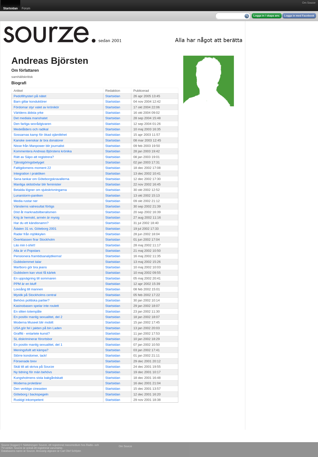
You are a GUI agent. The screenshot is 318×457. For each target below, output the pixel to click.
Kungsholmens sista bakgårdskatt (38, 378)
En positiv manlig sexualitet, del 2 (38, 317)
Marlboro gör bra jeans (30, 267)
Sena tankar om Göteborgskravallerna (41, 179)
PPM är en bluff (25, 284)
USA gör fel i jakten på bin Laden (38, 328)
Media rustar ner (26, 201)
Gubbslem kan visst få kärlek (35, 272)
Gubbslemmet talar (28, 262)
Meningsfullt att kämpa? (31, 350)
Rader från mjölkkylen (29, 234)
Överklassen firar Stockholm (34, 239)
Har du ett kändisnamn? (31, 223)
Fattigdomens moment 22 (32, 168)
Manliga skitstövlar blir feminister (37, 184)
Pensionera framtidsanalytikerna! (38, 256)
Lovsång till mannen (28, 289)
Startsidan (112, 96)
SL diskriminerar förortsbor (33, 339)
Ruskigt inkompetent (29, 400)
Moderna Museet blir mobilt (33, 322)
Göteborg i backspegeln (31, 394)
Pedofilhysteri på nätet (30, 96)
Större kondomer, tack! (30, 355)
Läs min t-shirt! (24, 245)
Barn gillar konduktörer (30, 101)
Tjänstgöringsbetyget (29, 162)
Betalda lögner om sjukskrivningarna (40, 190)
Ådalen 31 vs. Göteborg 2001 (35, 228)
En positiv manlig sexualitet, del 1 (38, 344)
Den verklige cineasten (30, 388)
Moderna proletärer (28, 383)
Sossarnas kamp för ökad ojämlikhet (40, 135)
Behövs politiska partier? (31, 300)
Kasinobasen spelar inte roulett (36, 306)
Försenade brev (25, 361)
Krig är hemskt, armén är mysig (36, 217)
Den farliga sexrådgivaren (32, 124)
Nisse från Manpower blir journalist (39, 146)
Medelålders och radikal (31, 129)
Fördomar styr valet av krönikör (36, 107)
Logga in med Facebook (299, 15)
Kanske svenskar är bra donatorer (38, 140)
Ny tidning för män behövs (33, 372)
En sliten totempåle (28, 311)
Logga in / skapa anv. (266, 15)
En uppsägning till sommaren (35, 278)
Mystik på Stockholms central (35, 295)
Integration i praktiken (29, 173)
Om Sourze (309, 2)
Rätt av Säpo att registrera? (34, 157)
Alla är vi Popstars (27, 250)
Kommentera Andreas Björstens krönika (43, 151)
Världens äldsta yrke (29, 112)
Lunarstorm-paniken (28, 195)
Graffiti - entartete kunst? (32, 333)
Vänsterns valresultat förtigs (34, 206)
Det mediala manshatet (30, 118)
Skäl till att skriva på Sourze (34, 366)
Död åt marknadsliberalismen (35, 212)
